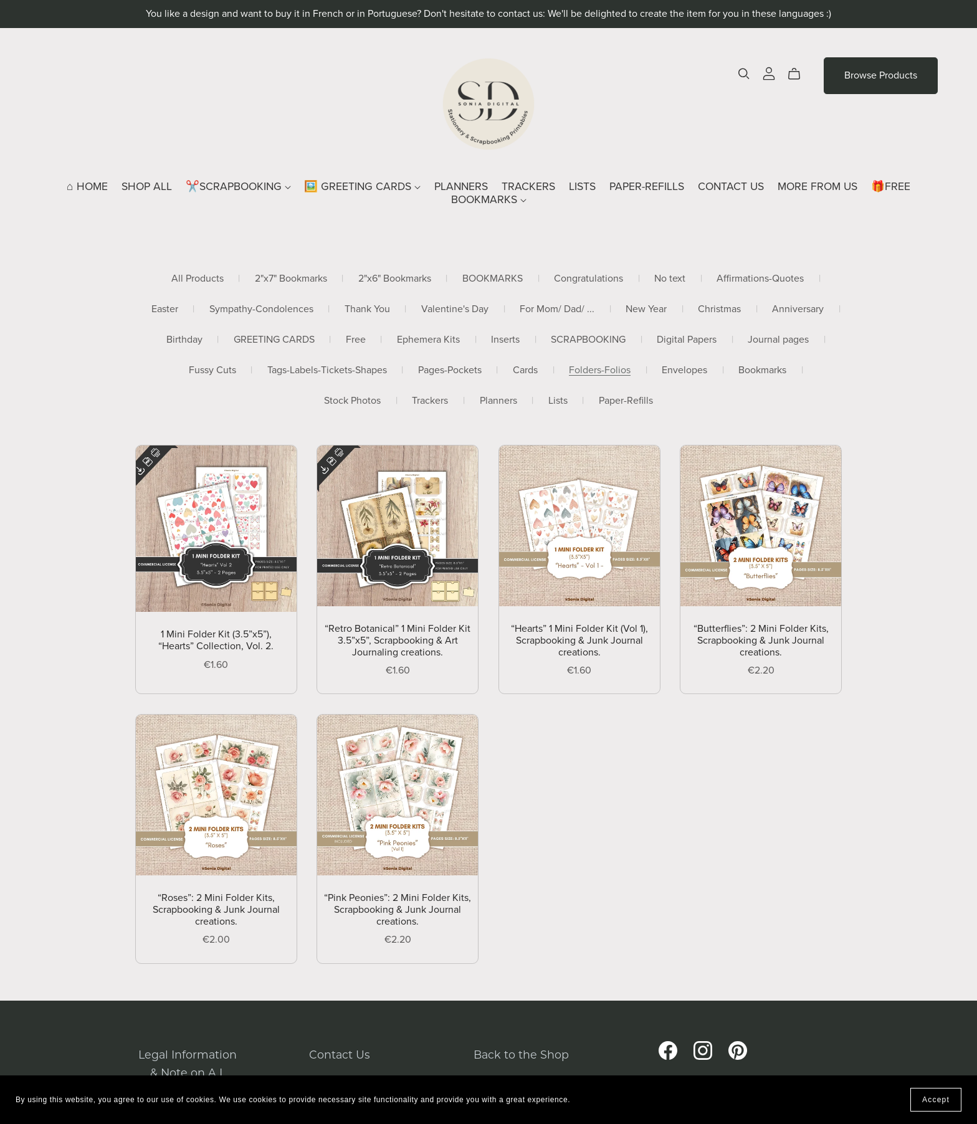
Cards (525, 370)
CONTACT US (731, 186)
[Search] (744, 74)
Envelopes (684, 370)
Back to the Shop (521, 1054)
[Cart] (799, 74)
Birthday (184, 340)
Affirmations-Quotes (760, 279)
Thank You (367, 309)
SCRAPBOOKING (588, 340)
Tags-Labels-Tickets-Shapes (327, 370)
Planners (498, 401)
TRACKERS (528, 186)
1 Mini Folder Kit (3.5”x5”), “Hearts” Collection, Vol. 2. (216, 640)
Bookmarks (762, 370)
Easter (164, 309)
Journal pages (778, 340)
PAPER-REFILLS (646, 186)
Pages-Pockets (450, 370)
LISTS (582, 186)
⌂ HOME (87, 186)
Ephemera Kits (428, 340)
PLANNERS (461, 186)
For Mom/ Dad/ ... (557, 309)
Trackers (430, 401)
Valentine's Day (454, 309)
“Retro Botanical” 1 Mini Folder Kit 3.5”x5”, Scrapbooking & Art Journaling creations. (397, 640)
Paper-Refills (626, 401)
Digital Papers (687, 340)
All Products (197, 279)
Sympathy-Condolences (261, 309)
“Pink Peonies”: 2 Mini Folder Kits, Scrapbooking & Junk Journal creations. (397, 910)
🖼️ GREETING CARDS (362, 186)
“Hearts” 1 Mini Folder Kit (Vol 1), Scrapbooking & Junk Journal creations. (579, 640)
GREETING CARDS (274, 340)
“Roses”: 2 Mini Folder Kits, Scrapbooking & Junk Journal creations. (216, 910)
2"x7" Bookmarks (291, 279)
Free (356, 340)
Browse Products (880, 75)
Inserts (505, 340)
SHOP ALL (147, 186)
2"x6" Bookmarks (394, 279)
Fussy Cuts (212, 370)
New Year (646, 309)
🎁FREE (890, 186)
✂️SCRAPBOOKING (238, 186)
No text (669, 279)
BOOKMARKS (489, 199)
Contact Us (339, 1054)
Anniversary (798, 309)
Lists (558, 401)
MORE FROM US (817, 186)
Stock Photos (352, 401)
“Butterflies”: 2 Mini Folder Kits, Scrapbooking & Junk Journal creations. (761, 640)
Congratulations (588, 279)
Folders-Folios (600, 370)
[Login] (768, 73)
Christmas (719, 309)
